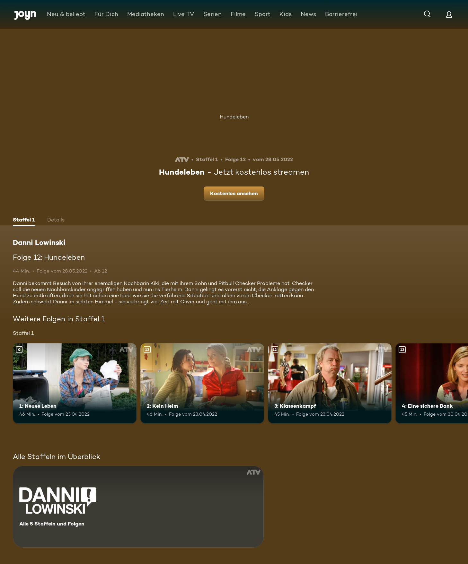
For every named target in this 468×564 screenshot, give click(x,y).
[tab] (24, 220)
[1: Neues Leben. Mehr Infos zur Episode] (75, 383)
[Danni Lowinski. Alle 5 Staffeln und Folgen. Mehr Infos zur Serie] (138, 507)
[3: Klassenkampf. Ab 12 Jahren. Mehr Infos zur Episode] (330, 383)
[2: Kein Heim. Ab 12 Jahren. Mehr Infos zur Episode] (202, 383)
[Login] (449, 14)
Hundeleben (234, 117)
